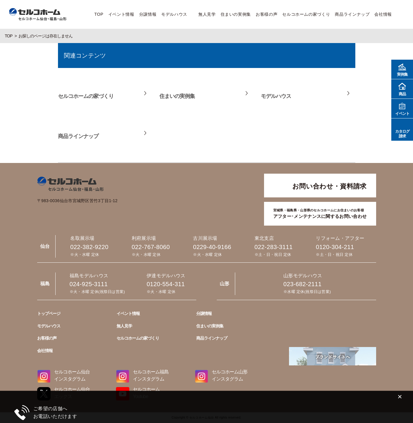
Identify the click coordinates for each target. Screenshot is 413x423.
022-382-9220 (89, 247)
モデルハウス (174, 14)
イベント (402, 108)
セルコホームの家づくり (306, 14)
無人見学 (207, 14)
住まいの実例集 (236, 14)
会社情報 (383, 14)
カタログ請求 (402, 129)
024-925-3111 (89, 284)
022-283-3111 (274, 247)
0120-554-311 (166, 284)
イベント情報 (121, 14)
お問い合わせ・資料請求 (329, 186)
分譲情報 (148, 14)
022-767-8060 (151, 247)
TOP (98, 14)
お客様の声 (266, 14)
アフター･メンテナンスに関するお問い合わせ (320, 213)
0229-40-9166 (212, 247)
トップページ (48, 313)
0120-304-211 (335, 247)
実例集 (402, 69)
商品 (402, 88)
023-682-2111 (302, 284)
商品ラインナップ (352, 14)
